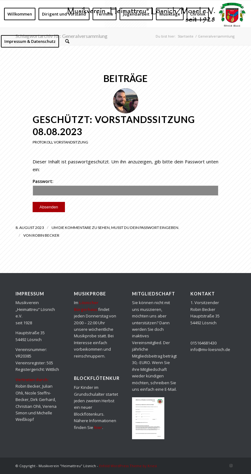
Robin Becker (45, 235)
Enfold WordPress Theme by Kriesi (128, 465)
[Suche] (67, 41)
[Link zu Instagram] (230, 465)
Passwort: (125, 186)
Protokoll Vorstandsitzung (60, 142)
